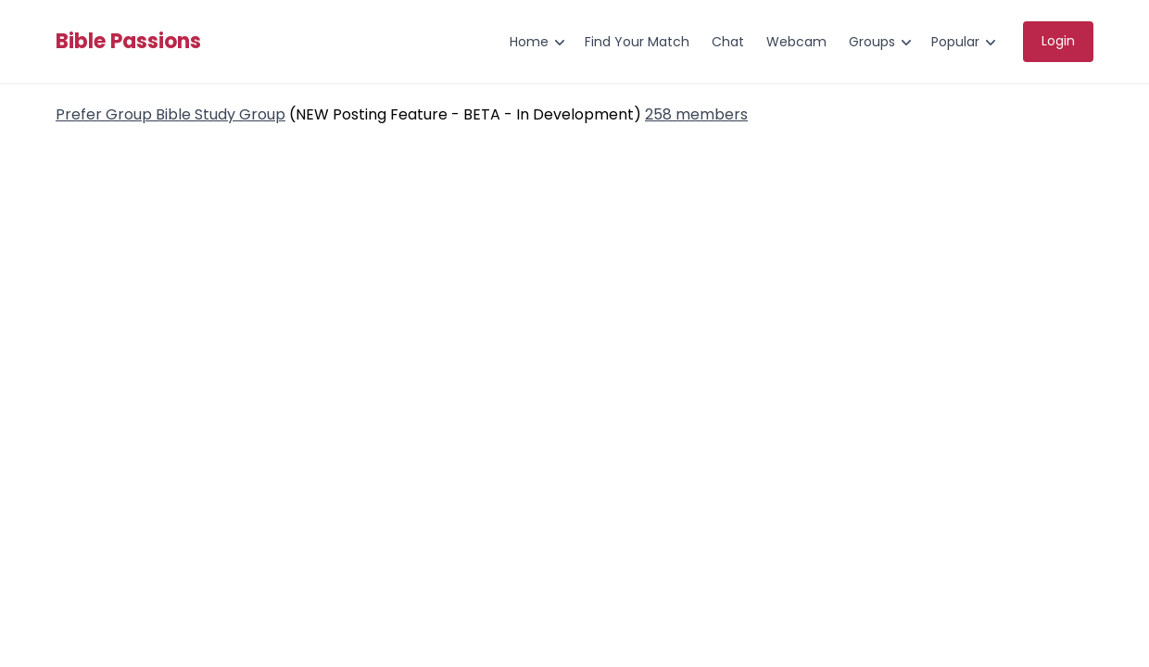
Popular (955, 41)
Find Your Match (637, 41)
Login (1058, 40)
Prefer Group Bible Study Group (170, 114)
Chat (728, 41)
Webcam (796, 41)
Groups (872, 41)
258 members (696, 114)
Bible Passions (128, 42)
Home (529, 41)
